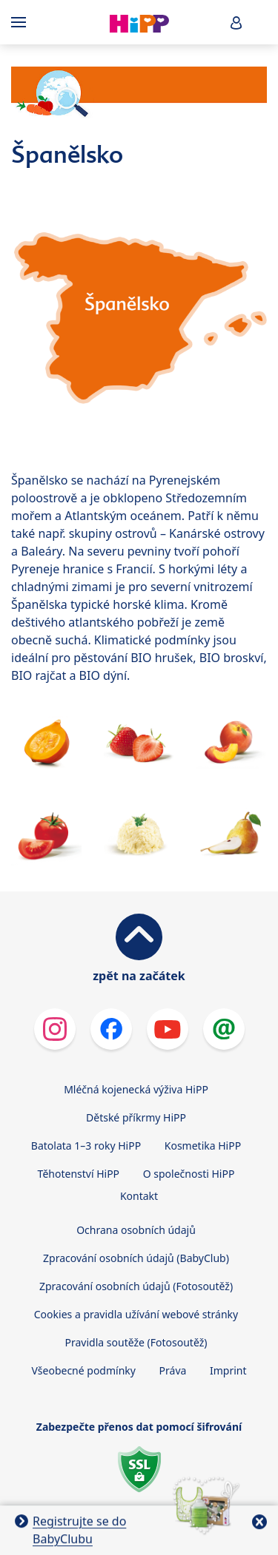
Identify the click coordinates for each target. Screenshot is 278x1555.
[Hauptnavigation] (21, 22)
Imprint (228, 1370)
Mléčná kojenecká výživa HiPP (136, 1089)
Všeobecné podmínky (83, 1370)
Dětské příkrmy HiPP (136, 1117)
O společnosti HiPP (189, 1174)
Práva (173, 1370)
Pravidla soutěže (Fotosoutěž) (136, 1342)
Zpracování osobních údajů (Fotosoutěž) (136, 1286)
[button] (236, 22)
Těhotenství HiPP (78, 1174)
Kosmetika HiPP (203, 1146)
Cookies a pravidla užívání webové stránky (136, 1314)
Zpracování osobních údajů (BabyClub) (136, 1258)
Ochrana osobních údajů (136, 1230)
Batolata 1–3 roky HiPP (86, 1146)
